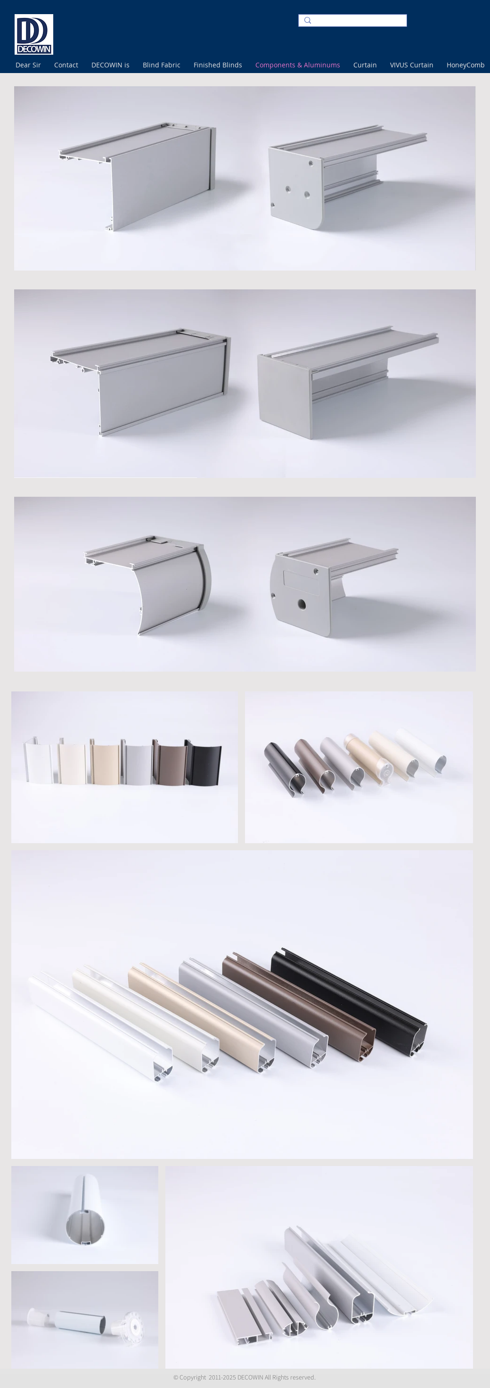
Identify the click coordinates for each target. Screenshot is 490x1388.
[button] (68, 65)
